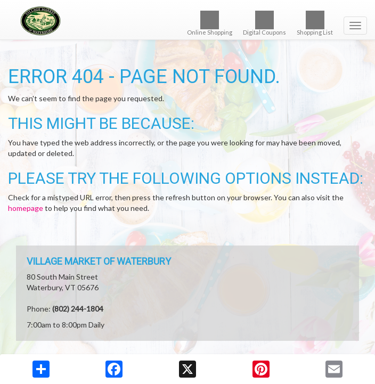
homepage (25, 208)
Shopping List (315, 23)
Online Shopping (209, 23)
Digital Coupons (264, 23)
